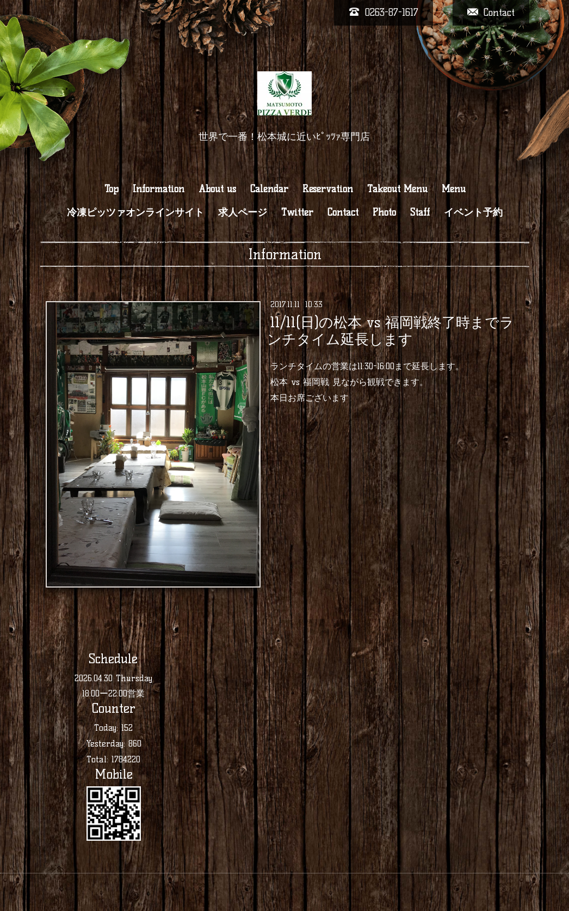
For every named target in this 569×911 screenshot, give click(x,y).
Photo (384, 212)
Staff (420, 212)
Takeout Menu (397, 189)
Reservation (327, 189)
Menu (454, 189)
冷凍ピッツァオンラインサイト (135, 212)
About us (217, 189)
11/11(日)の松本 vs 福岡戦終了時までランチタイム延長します (390, 331)
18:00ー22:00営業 (113, 693)
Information (158, 189)
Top (111, 189)
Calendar (269, 189)
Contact (342, 212)
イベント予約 (473, 212)
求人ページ (242, 212)
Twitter (297, 212)
